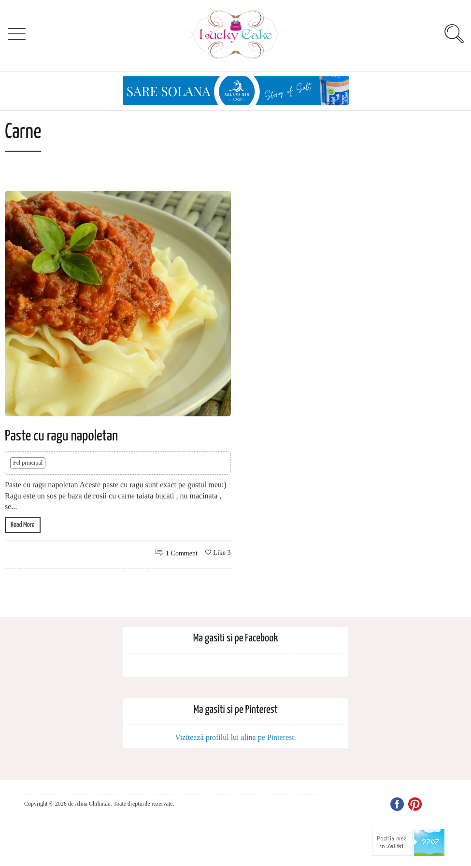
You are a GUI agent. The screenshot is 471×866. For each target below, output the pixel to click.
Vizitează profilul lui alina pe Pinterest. (235, 737)
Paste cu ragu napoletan (61, 436)
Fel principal (28, 462)
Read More (23, 524)
